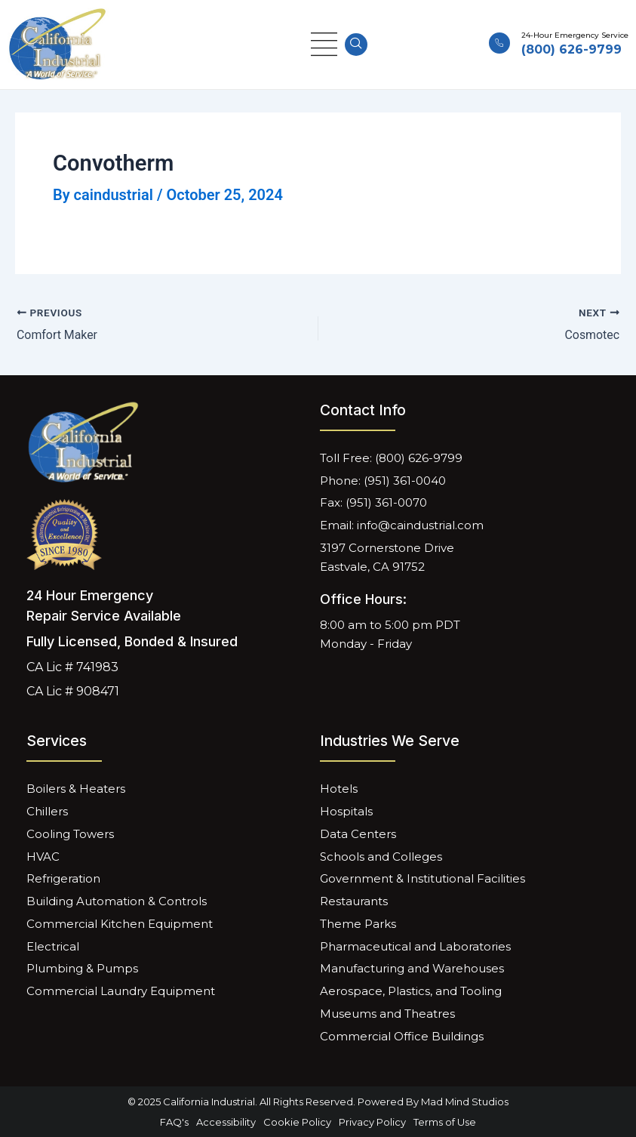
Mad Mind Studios (464, 1101)
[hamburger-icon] (324, 45)
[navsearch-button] (356, 44)
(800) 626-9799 (571, 49)
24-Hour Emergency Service (574, 35)
